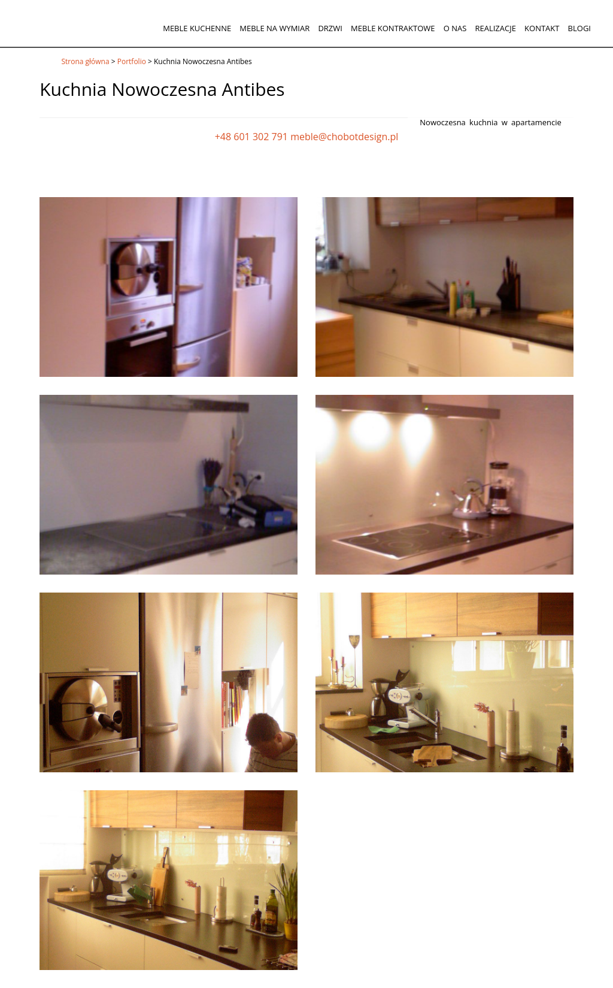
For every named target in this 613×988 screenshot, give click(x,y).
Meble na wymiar (274, 28)
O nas (455, 28)
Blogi (579, 28)
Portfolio (131, 61)
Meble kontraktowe (393, 28)
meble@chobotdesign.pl (344, 136)
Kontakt (541, 28)
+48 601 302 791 (251, 136)
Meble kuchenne (197, 28)
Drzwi (330, 28)
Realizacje (495, 28)
